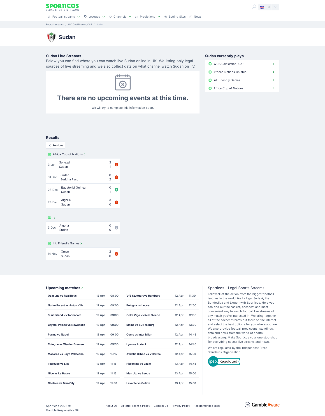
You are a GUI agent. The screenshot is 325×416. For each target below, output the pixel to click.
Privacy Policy (181, 405)
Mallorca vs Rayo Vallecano (66, 354)
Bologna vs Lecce (137, 305)
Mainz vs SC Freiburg (140, 324)
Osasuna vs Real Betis (62, 295)
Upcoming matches (65, 288)
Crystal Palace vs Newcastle (66, 324)
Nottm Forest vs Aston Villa (65, 305)
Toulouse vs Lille (58, 363)
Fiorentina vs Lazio (138, 363)
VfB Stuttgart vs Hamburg (143, 295)
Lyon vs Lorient (136, 344)
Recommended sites (207, 405)
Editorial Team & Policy (135, 405)
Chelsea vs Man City (61, 383)
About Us (111, 405)
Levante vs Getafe (138, 383)
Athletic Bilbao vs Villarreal (143, 354)
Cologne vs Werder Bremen (66, 344)
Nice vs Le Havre (59, 373)
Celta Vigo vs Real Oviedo (143, 315)
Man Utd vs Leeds (138, 373)
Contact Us (161, 405)
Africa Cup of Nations (67, 154)
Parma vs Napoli (58, 334)
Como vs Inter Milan (139, 334)
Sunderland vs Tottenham (64, 315)
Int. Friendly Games (65, 243)
